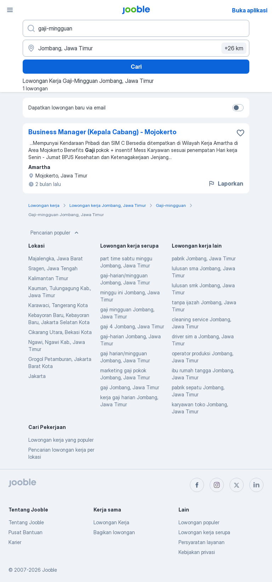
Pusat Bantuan (25, 532)
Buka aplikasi (249, 10)
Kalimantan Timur (48, 278)
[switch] (238, 107)
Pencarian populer (55, 232)
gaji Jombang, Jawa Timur (129, 387)
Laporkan (225, 183)
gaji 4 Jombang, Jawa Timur (132, 326)
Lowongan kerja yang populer (61, 440)
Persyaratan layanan (201, 542)
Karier (14, 542)
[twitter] (237, 485)
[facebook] (197, 485)
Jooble (49, 570)
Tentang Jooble (26, 522)
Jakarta (37, 376)
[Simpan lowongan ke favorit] (240, 132)
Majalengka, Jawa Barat (55, 258)
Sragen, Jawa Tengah (53, 268)
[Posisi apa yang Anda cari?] (136, 28)
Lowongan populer (198, 522)
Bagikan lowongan (114, 532)
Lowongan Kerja (111, 522)
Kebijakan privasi (196, 552)
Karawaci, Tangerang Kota (58, 305)
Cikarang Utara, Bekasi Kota (60, 332)
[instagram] (217, 485)
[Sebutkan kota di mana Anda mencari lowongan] (136, 48)
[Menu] (10, 10)
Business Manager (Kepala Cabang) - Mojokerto (102, 132)
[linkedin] (256, 485)
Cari (136, 66)
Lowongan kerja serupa (204, 532)
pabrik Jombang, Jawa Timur (204, 258)
